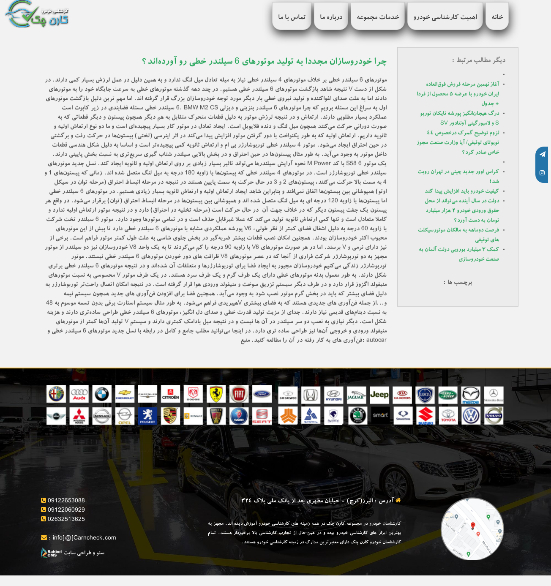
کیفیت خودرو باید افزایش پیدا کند (462, 191)
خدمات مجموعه (378, 18)
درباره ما (331, 18)
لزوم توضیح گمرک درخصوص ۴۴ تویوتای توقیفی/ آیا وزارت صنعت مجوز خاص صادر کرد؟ (458, 143)
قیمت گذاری (256, 438)
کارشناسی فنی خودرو (246, 456)
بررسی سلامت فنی (484, 456)
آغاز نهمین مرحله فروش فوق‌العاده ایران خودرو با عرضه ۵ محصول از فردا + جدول (458, 94)
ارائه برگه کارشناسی (481, 438)
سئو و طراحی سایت (72, 553)
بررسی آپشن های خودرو (125, 438)
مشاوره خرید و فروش (363, 438)
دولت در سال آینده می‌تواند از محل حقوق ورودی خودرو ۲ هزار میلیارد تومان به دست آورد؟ (462, 211)
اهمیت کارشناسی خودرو (445, 18)
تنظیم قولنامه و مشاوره (363, 456)
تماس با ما (292, 18)
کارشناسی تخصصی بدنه (125, 456)
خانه (497, 18)
